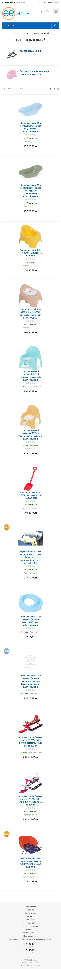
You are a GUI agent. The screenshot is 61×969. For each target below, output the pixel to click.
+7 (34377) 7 (10, 2)
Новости (30, 910)
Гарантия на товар (30, 933)
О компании (30, 906)
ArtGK (37, 965)
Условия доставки (31, 929)
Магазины (30, 920)
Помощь (30, 923)
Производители (30, 936)
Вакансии (31, 916)
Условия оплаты (30, 926)
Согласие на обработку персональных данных (30, 939)
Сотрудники (30, 913)
